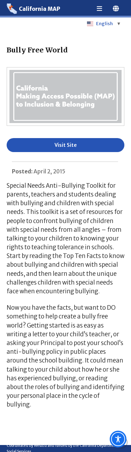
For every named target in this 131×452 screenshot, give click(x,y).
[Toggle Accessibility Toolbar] (118, 439)
